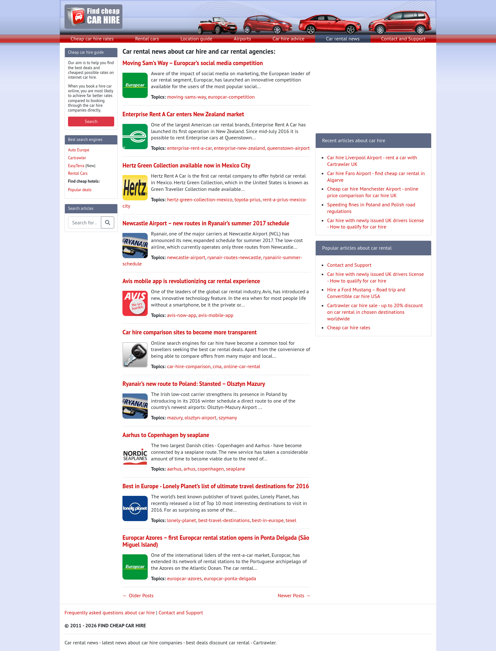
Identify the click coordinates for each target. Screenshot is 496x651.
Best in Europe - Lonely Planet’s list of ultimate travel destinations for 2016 (215, 486)
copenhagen (210, 468)
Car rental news (343, 38)
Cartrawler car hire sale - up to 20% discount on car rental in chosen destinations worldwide (375, 312)
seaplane (235, 468)
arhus (189, 468)
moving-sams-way (186, 97)
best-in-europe (268, 520)
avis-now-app (181, 315)
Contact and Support (403, 38)
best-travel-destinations (224, 520)
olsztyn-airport (200, 417)
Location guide (196, 38)
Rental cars (147, 38)
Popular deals (79, 189)
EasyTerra (76, 165)
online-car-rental (242, 366)
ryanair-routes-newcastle (234, 257)
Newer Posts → (294, 595)
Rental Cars (78, 173)
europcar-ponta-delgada (230, 578)
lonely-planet (181, 520)
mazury (174, 417)
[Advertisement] (90, 332)
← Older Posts (137, 595)
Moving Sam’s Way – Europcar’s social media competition (192, 63)
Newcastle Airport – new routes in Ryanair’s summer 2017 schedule (205, 223)
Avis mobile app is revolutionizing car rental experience (191, 281)
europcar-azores (184, 578)
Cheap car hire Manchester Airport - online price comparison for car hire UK (372, 192)
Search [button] (91, 121)
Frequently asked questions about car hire (110, 612)
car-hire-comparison (189, 366)
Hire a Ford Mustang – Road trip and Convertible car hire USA (366, 292)
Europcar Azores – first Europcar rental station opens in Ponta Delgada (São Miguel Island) (215, 541)
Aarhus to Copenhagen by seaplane (165, 435)
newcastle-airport (186, 257)
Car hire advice (289, 38)
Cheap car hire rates (92, 38)
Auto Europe (78, 150)
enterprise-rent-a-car (189, 148)
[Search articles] (84, 222)
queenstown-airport (288, 148)
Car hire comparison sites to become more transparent (189, 332)
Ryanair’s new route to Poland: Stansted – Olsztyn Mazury (193, 383)
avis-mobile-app (215, 315)
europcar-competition (231, 97)
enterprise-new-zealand (239, 148)
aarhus (174, 468)
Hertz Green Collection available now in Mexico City (186, 165)
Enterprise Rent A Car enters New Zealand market (183, 114)
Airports (242, 38)
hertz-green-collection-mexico (199, 199)
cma (217, 366)
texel (291, 520)
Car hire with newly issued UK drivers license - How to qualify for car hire (375, 223)
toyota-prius (247, 199)
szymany (228, 417)
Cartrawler (77, 158)
